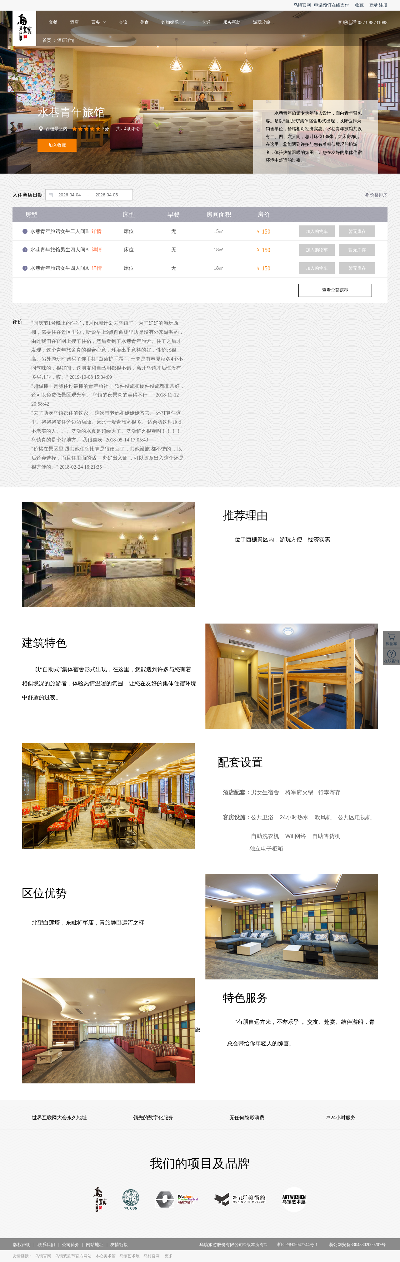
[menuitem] (98, 22)
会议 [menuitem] (123, 22)
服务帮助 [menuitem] (232, 22)
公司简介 (70, 1244)
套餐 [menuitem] (53, 22)
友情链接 (119, 1244)
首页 (46, 40)
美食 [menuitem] (144, 22)
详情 (97, 231)
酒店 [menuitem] (74, 22)
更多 (169, 1256)
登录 (373, 5)
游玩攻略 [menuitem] (262, 22)
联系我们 (46, 1244)
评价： (20, 321)
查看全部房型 (335, 290)
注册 (383, 5)
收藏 (359, 5)
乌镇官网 (302, 5)
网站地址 (94, 1244)
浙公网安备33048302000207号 (357, 1244)
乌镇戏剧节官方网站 (73, 1256)
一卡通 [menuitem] (204, 22)
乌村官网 (151, 1256)
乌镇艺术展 (129, 1256)
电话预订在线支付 (331, 5)
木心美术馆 (105, 1256)
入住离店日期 (27, 195)
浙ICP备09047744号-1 (297, 1244)
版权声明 (22, 1244)
